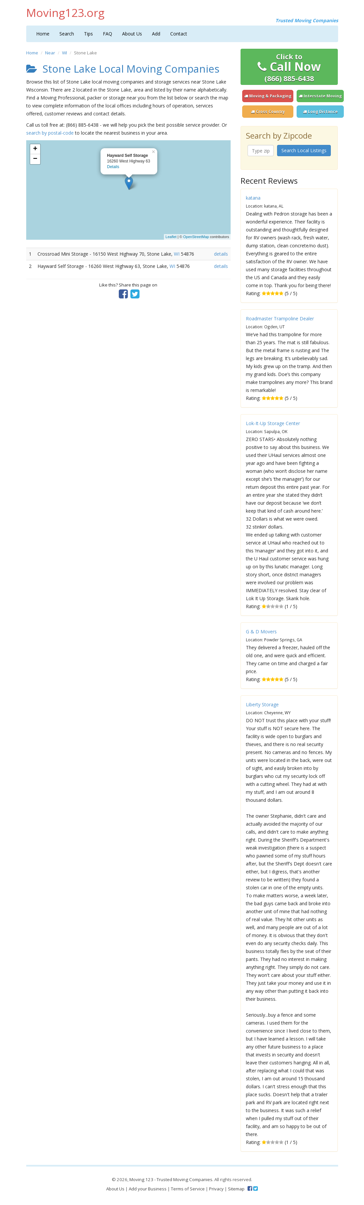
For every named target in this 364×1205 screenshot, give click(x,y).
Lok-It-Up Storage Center (273, 423)
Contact (178, 34)
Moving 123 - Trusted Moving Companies (170, 1179)
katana (253, 198)
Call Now (289, 67)
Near (50, 53)
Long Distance (320, 111)
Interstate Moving (320, 96)
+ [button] (35, 149)
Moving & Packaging (267, 96)
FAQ (107, 34)
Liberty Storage (262, 704)
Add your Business (148, 1189)
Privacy (216, 1189)
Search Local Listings (304, 150)
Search (66, 34)
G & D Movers (261, 631)
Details (113, 166)
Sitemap (236, 1189)
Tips (88, 34)
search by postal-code (50, 133)
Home (42, 34)
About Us (132, 34)
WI (64, 53)
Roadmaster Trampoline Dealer (280, 318)
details (221, 254)
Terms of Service (188, 1189)
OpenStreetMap (196, 237)
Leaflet (171, 237)
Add (156, 34)
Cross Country (268, 111)
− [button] (35, 159)
